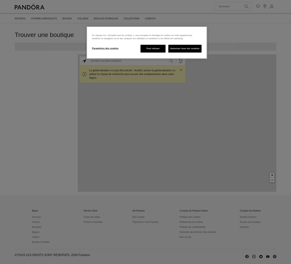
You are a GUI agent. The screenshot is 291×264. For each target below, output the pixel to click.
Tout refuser (153, 48)
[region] (146, 42)
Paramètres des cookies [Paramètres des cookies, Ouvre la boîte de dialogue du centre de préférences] (105, 48)
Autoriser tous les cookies (185, 48)
